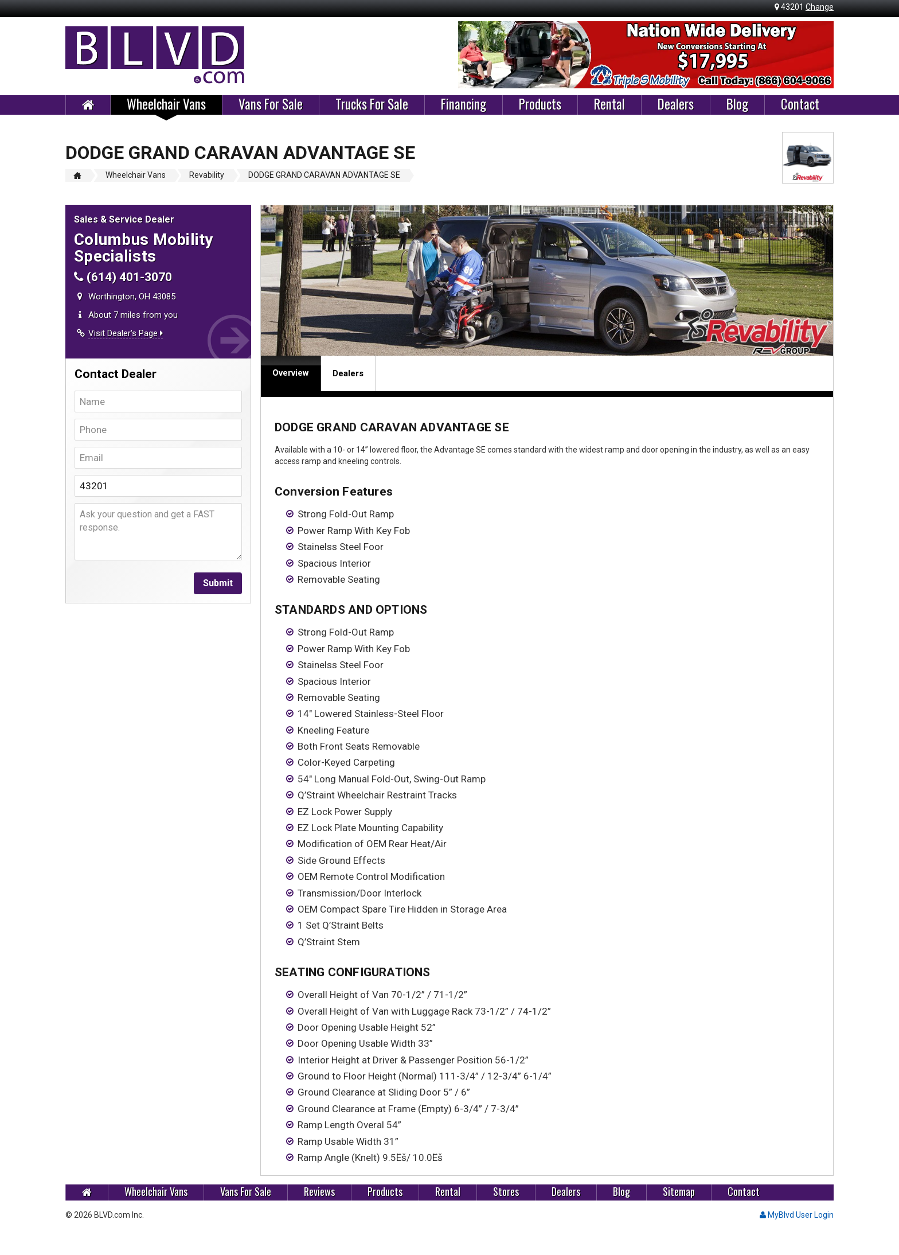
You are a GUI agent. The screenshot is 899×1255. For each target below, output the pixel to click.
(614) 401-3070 (123, 277)
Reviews (319, 1191)
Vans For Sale (271, 104)
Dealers (676, 104)
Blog (737, 104)
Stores (506, 1191)
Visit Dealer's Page (125, 333)
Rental (609, 104)
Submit (218, 583)
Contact (800, 104)
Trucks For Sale (371, 104)
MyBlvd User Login (797, 1214)
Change (820, 6)
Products (540, 104)
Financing (463, 104)
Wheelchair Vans (166, 104)
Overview (290, 373)
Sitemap (679, 1191)
